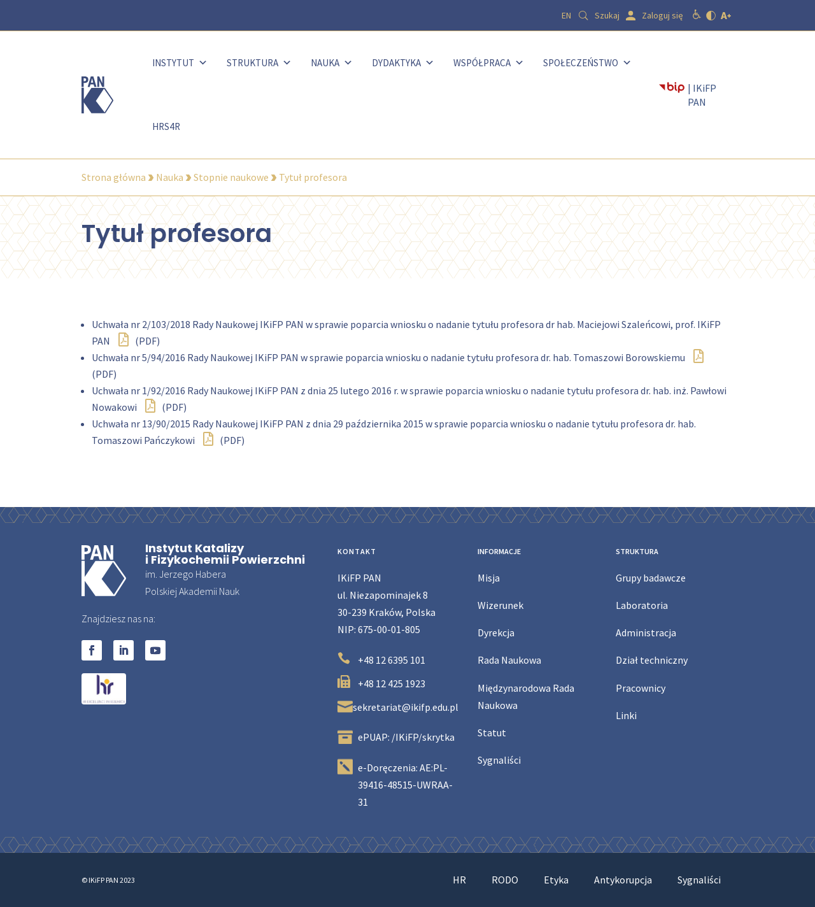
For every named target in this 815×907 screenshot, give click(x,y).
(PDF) (139, 340)
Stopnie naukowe (231, 177)
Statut (492, 732)
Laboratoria (642, 605)
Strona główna (114, 177)
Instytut (180, 63)
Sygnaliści (499, 759)
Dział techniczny (652, 659)
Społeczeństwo (587, 63)
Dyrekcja (496, 632)
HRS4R (166, 126)
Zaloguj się (662, 15)
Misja (489, 577)
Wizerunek (500, 605)
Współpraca (488, 63)
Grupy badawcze (651, 577)
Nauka (332, 63)
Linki (626, 715)
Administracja (646, 632)
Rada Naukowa (509, 659)
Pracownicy (640, 688)
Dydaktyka (403, 63)
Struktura (259, 63)
